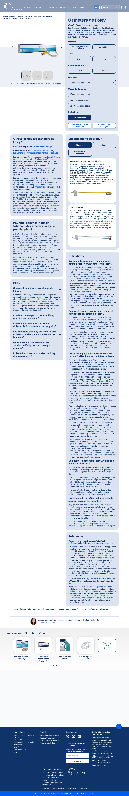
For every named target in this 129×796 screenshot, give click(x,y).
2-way (79, 59)
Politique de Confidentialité (77, 788)
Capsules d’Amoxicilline (100, 737)
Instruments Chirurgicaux (24, 153)
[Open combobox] (92, 82)
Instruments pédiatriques (47, 153)
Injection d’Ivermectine (100, 751)
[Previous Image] (12, 47)
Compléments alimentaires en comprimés (53, 783)
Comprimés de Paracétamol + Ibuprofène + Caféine (103, 743)
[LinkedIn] (79, 736)
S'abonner (77, 761)
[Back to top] (119, 726)
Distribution (18, 739)
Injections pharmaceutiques (52, 772)
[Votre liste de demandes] (96, 7)
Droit (80, 71)
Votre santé (52, 7)
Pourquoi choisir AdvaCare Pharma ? (24, 736)
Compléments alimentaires (49, 740)
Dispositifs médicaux (47, 738)
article (74, 547)
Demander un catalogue (104, 126)
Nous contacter (79, 7)
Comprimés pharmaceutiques (53, 775)
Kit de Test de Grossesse (101, 762)
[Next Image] (62, 47)
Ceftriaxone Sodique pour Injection (101, 747)
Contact (17, 752)
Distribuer (39, 7)
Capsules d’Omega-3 (100, 765)
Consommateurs (20, 749)
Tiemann (104, 71)
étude (76, 587)
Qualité (16, 747)
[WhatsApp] (67, 736)
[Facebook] (73, 736)
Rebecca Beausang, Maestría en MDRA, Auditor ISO (78, 620)
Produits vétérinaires (47, 743)
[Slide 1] (53, 665)
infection (38, 187)
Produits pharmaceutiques (49, 735)
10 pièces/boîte (80, 117)
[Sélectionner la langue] (123, 7)
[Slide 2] (56, 665)
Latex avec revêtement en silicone (80, 47)
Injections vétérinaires (50, 777)
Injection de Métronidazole (102, 740)
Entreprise (64, 7)
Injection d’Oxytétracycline (102, 753)
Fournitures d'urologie (42, 147)
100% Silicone (104, 47)
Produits (27, 7)
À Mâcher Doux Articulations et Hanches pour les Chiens (103, 756)
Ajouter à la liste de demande (80, 126)
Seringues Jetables (99, 760)
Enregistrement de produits (24, 742)
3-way (104, 59)
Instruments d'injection (50, 780)
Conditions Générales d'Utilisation (54, 788)
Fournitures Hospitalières (42, 151)
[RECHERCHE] (110, 7)
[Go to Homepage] (12, 6)
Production (18, 744)
